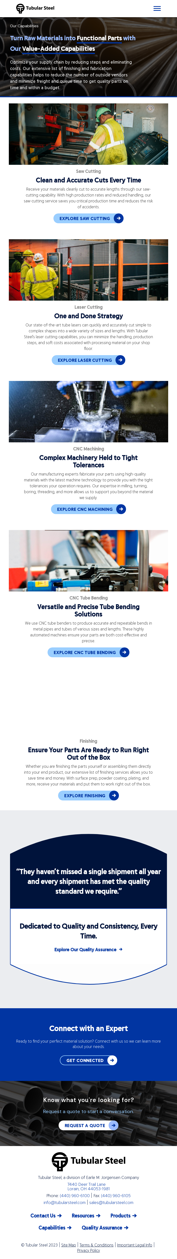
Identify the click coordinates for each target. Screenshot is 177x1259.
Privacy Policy (88, 1250)
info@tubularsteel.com (65, 1202)
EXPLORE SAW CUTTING (92, 218)
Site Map (68, 1245)
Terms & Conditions (97, 1245)
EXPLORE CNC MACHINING (91, 509)
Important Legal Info (134, 1245)
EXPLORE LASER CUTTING (92, 360)
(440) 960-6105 (116, 1195)
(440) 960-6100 (75, 1195)
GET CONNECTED (91, 1060)
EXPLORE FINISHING (91, 795)
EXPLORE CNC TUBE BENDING (91, 652)
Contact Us (42, 1215)
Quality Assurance (102, 1227)
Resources (83, 1215)
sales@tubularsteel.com (111, 1202)
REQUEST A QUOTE (92, 1125)
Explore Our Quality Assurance (85, 949)
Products (120, 1215)
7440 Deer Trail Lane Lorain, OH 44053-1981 (88, 1186)
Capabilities (51, 1227)
